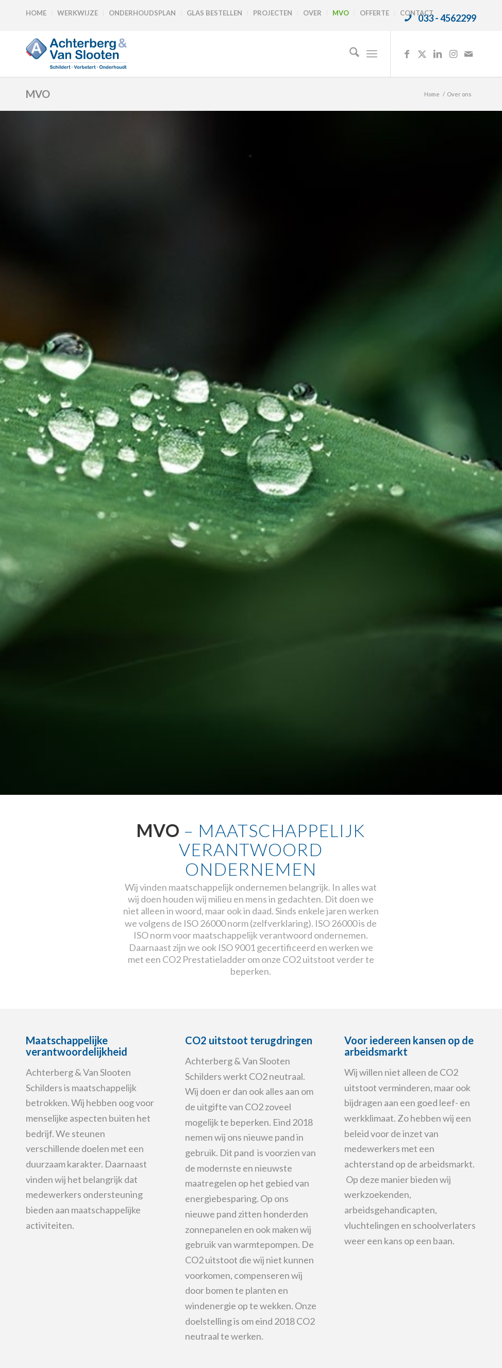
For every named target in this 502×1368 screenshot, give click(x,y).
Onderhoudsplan (142, 13)
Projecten (272, 13)
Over (312, 13)
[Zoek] (349, 53)
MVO (340, 13)
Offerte (374, 13)
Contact (416, 13)
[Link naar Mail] (468, 53)
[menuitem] (39, 12)
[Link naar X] (422, 53)
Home (36, 13)
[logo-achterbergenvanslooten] (76, 53)
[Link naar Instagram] (453, 53)
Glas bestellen (214, 13)
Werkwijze (77, 13)
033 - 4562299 (447, 18)
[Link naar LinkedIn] (437, 53)
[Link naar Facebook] (406, 53)
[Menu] (371, 54)
